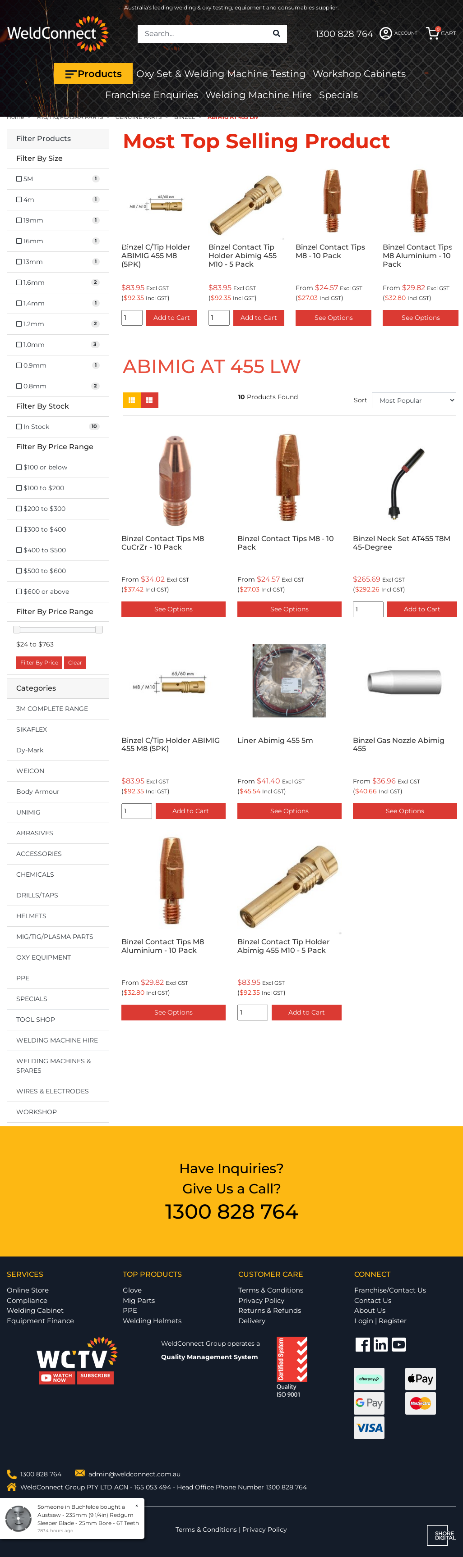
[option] (159, 246)
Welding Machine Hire (258, 94)
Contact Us (372, 1300)
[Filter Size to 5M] (58, 179)
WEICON (30, 771)
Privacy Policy (261, 1300)
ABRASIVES (34, 833)
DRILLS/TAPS (37, 895)
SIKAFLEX (31, 729)
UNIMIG (28, 812)
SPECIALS (31, 999)
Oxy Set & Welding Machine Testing (221, 73)
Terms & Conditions (270, 1290)
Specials (338, 94)
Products (93, 74)
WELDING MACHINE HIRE (57, 1040)
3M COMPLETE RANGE (52, 709)
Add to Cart (171, 318)
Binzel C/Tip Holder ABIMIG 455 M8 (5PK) (155, 256)
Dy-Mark (29, 750)
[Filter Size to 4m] (58, 199)
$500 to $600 (41, 571)
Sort (360, 400)
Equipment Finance (40, 1320)
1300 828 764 (344, 33)
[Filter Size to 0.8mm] (58, 386)
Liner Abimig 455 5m (275, 740)
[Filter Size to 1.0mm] (58, 344)
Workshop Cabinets (359, 73)
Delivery (251, 1320)
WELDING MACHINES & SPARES (53, 1065)
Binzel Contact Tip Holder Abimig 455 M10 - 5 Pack (242, 256)
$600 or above (42, 591)
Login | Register (380, 1320)
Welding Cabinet (35, 1310)
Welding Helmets (152, 1320)
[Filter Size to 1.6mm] (58, 282)
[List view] (149, 400)
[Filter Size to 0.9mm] (58, 365)
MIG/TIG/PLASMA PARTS (54, 937)
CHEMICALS (35, 874)
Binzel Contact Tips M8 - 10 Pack (330, 251)
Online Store (28, 1290)
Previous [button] (127, 247)
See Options (334, 318)
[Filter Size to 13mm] (58, 262)
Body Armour (38, 792)
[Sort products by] (414, 400)
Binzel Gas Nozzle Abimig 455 (398, 744)
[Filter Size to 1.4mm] (58, 303)
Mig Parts (139, 1300)
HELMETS (31, 916)
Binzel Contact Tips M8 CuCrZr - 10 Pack (162, 542)
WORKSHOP (36, 1112)
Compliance (27, 1300)
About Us (369, 1310)
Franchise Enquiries (151, 94)
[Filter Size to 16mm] (58, 241)
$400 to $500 (41, 550)
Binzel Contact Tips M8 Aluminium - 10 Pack (417, 256)
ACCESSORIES (39, 854)
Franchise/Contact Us (390, 1290)
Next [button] (451, 247)
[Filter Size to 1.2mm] (58, 324)
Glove (132, 1290)
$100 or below (41, 467)
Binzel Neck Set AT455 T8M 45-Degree (401, 542)
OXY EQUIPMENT (43, 957)
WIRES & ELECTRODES (52, 1091)
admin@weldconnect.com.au (134, 1474)
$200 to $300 (40, 509)
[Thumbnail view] (132, 400)
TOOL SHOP (35, 1019)
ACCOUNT (398, 33)
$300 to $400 (41, 529)
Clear (75, 662)
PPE (22, 978)
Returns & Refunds (269, 1310)
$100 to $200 (40, 488)
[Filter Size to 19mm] (58, 220)
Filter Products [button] (43, 139)
